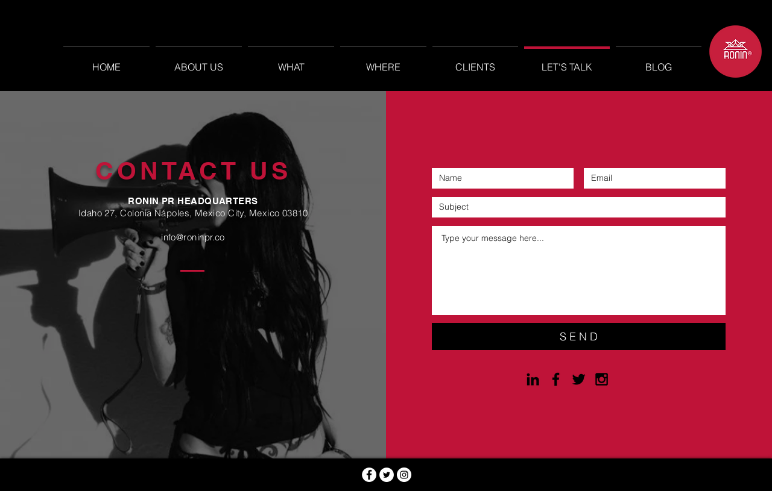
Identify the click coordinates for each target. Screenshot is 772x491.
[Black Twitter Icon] (578, 379)
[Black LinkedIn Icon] (533, 379)
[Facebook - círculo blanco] (369, 475)
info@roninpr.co (193, 237)
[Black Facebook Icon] (556, 379)
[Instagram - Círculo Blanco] (404, 475)
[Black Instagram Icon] (601, 379)
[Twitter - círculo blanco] (386, 475)
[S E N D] (579, 336)
